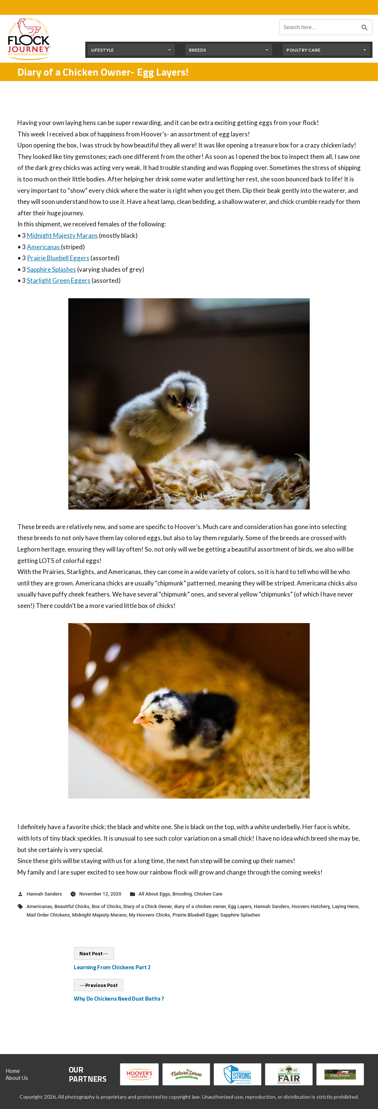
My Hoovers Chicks (149, 915)
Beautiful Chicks (72, 906)
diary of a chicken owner (200, 906)
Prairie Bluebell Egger (195, 915)
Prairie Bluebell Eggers (58, 258)
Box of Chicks (106, 906)
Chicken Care (208, 894)
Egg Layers (240, 906)
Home (13, 1070)
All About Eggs (154, 894)
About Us (17, 1077)
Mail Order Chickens (48, 915)
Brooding (182, 894)
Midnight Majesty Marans (62, 235)
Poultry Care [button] (303, 50)
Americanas (44, 247)
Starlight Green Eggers (58, 280)
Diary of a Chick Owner (147, 906)
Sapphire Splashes (51, 269)
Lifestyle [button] (102, 50)
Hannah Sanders (44, 894)
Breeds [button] (197, 50)
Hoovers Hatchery (311, 906)
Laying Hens (345, 906)
